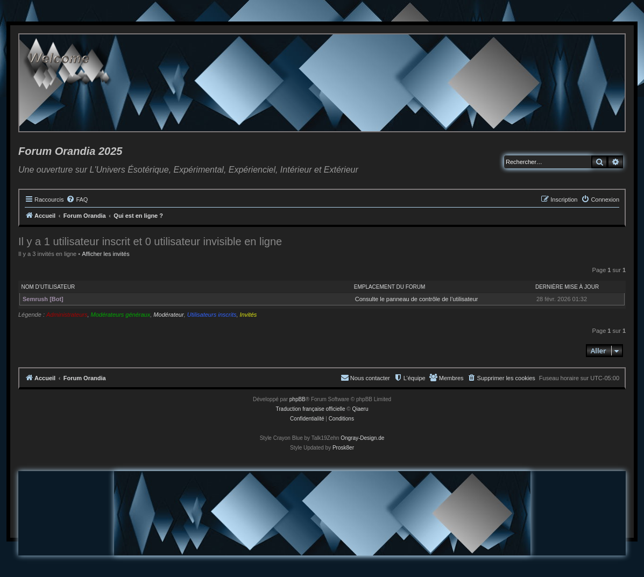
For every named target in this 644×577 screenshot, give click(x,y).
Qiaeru (360, 409)
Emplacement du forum (390, 287)
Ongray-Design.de (362, 438)
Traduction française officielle (310, 409)
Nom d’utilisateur (48, 287)
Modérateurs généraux (121, 314)
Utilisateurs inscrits (212, 314)
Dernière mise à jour (567, 287)
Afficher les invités (105, 254)
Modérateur (168, 314)
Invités (248, 314)
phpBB (297, 399)
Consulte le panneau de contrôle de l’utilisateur (416, 299)
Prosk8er (343, 448)
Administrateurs (66, 314)
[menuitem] (77, 199)
